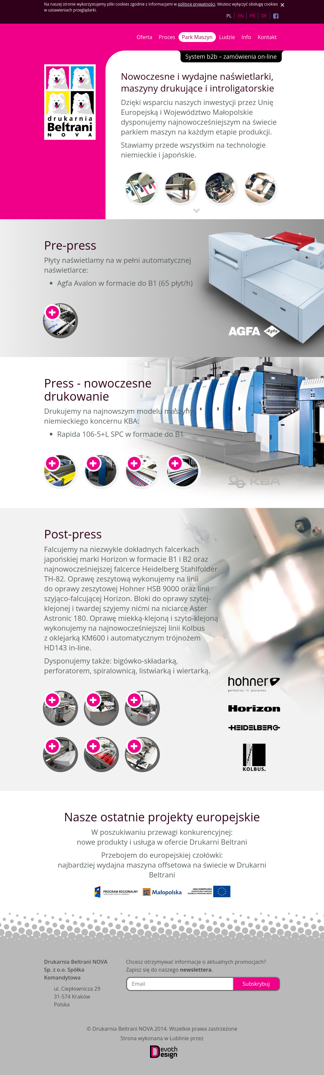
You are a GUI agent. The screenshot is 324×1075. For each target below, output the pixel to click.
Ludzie (227, 37)
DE (264, 15)
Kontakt (267, 37)
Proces (167, 37)
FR (252, 15)
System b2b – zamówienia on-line (231, 56)
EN (240, 15)
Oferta (144, 37)
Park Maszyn (197, 37)
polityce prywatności (196, 4)
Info (246, 37)
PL (229, 15)
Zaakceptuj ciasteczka (282, 5)
